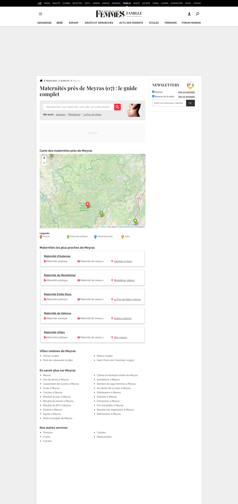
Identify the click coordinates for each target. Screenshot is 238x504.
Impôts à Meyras (52, 414)
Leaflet (102, 227)
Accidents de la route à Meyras (114, 388)
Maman (157, 92)
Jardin (96, 3)
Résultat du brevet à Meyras (58, 401)
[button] (88, 205)
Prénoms (171, 22)
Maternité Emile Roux (58, 294)
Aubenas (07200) (123, 261)
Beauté (56, 3)
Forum (197, 3)
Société (146, 3)
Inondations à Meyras (108, 379)
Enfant (74, 22)
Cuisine (66, 3)
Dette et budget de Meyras (57, 418)
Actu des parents (131, 22)
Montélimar (74, 114)
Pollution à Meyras (107, 396)
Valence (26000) (123, 318)
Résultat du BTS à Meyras (57, 405)
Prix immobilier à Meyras (110, 405)
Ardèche (64, 80)
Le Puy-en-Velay (92, 114)
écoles (154, 22)
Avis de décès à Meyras (56, 379)
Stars (156, 3)
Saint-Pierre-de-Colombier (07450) (115, 360)
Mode (47, 3)
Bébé (60, 22)
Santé (136, 3)
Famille (127, 3)
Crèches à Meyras (52, 392)
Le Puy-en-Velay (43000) (127, 299)
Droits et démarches (99, 22)
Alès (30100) (120, 337)
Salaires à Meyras (52, 409)
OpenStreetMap (126, 227)
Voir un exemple (186, 92)
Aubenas (60, 114)
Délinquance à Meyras (109, 392)
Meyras (47, 375)
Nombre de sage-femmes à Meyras (116, 384)
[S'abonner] (173, 103)
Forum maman (191, 22)
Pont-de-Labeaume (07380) (58, 360)
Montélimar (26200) (124, 280)
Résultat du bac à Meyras (57, 396)
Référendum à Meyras (109, 414)
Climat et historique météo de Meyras (117, 375)
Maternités (51, 80)
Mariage (116, 3)
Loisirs (164, 3)
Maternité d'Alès (54, 332)
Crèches (47, 441)
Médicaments (104, 436)
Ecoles (46, 436)
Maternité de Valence (57, 313)
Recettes (77, 3)
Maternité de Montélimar (60, 275)
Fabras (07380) (105, 356)
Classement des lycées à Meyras (61, 384)
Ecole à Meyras (51, 388)
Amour (105, 3)
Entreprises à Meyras (108, 401)
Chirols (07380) (51, 356)
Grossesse (44, 22)
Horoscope (177, 3)
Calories (101, 432)
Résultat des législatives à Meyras (115, 409)
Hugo (188, 3)
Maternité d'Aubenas (57, 256)
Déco (87, 3)
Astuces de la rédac (163, 96)
